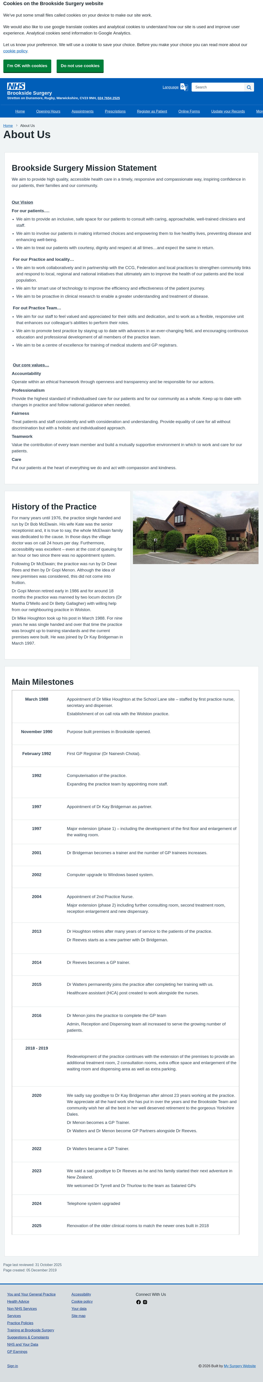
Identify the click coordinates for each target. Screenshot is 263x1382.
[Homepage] (84, 89)
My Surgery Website (240, 1366)
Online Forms (189, 111)
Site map (78, 1316)
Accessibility (81, 1294)
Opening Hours (48, 111)
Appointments (83, 111)
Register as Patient (152, 111)
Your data (78, 1308)
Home (20, 111)
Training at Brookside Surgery (30, 1330)
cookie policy (15, 51)
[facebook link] (138, 1302)
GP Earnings (17, 1351)
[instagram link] (145, 1302)
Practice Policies (20, 1323)
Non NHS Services (22, 1308)
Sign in (12, 1366)
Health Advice (18, 1301)
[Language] (175, 87)
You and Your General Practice (31, 1294)
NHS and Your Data (22, 1344)
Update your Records (228, 111)
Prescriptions (115, 111)
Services (14, 1316)
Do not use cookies (80, 66)
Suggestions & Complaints (28, 1337)
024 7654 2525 (109, 98)
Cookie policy (82, 1301)
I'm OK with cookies (27, 66)
